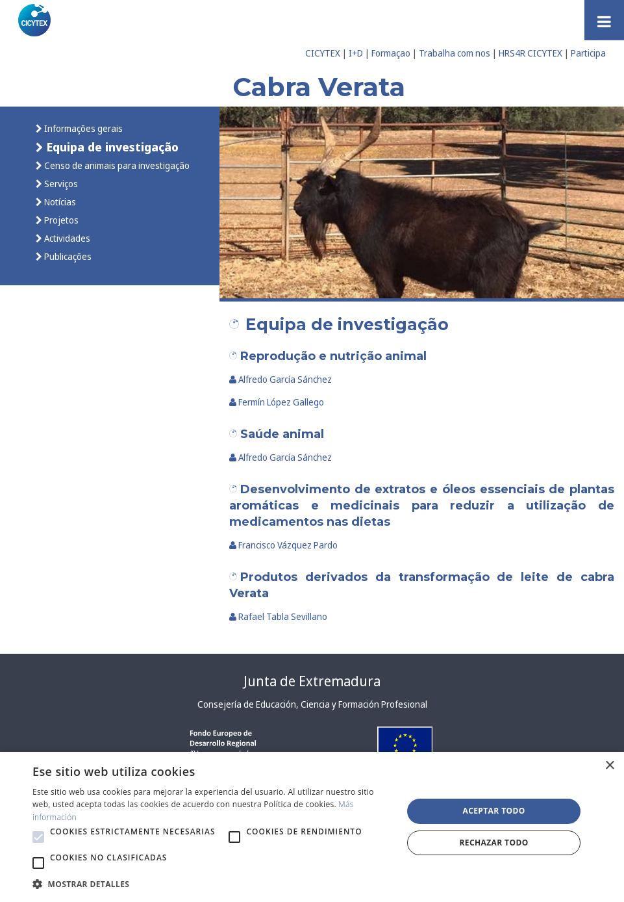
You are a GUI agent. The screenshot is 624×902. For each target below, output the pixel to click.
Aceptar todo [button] (493, 810)
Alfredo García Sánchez (280, 379)
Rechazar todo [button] (494, 842)
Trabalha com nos (454, 53)
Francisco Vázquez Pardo (283, 545)
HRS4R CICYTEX (530, 53)
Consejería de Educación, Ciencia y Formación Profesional (312, 704)
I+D (356, 53)
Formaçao (390, 53)
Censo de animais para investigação (116, 165)
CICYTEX (322, 53)
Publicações (67, 256)
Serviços (60, 183)
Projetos (60, 220)
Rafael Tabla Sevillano (278, 616)
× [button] (609, 766)
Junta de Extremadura (312, 681)
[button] (38, 837)
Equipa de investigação (111, 146)
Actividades (66, 238)
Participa (588, 53)
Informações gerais (82, 128)
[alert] (312, 827)
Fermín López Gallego (277, 402)
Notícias (59, 202)
